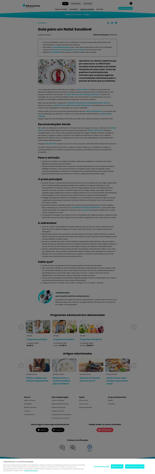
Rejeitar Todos (117, 466)
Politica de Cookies (31, 471)
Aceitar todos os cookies (134, 466)
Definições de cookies (101, 466)
